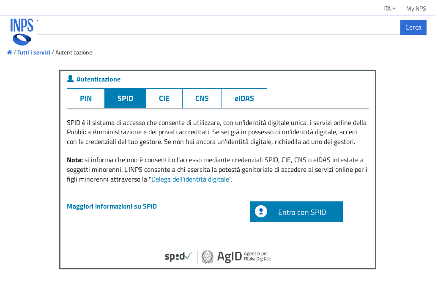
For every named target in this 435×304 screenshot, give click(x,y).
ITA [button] (390, 8)
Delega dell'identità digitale (190, 179)
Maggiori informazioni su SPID (112, 206)
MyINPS (416, 8)
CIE (164, 98)
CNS (202, 98)
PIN (86, 98)
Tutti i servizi (33, 52)
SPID (125, 98)
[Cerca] (413, 27)
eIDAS (244, 98)
